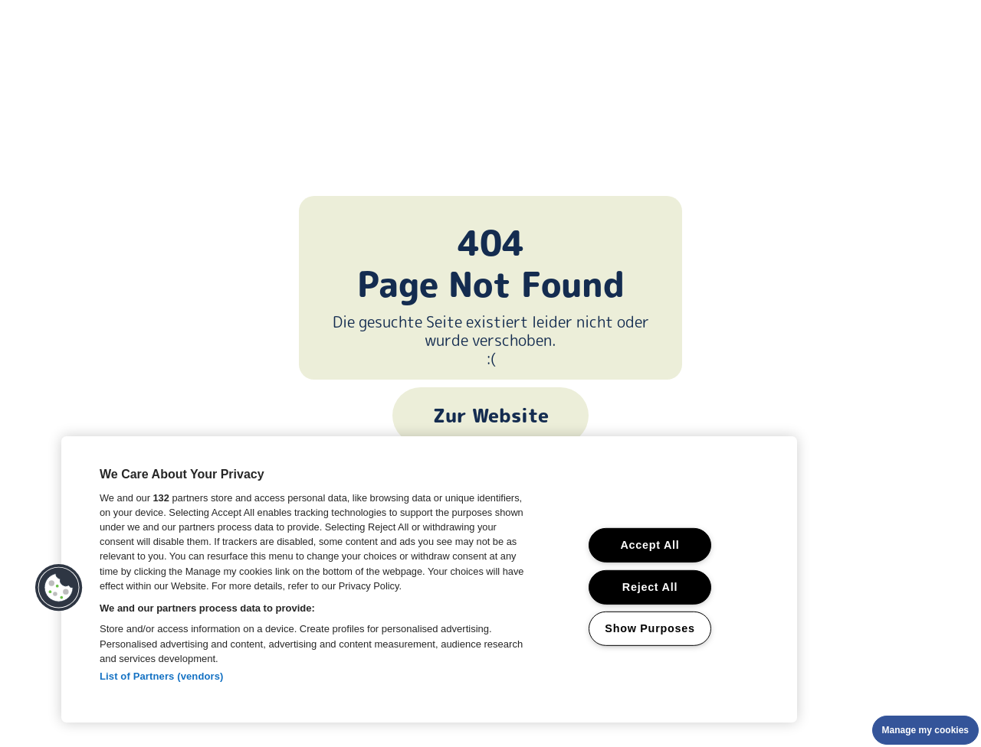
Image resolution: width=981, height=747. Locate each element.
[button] (59, 587)
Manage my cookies (925, 730)
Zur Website (491, 416)
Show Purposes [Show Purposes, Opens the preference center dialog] (649, 628)
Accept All (649, 545)
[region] (429, 579)
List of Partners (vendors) (162, 676)
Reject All (650, 586)
